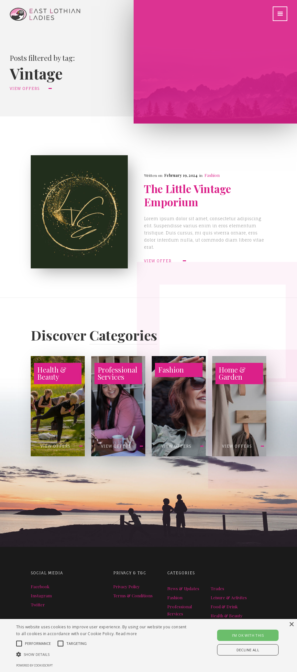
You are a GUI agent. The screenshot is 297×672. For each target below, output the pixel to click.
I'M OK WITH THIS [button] (248, 635)
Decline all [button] (247, 649)
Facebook (40, 586)
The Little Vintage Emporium (187, 195)
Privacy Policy (126, 586)
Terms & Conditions (133, 595)
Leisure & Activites (229, 597)
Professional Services (179, 610)
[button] (280, 13)
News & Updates (183, 588)
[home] (40, 10)
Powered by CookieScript (34, 665)
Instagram (41, 595)
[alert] (148, 645)
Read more (126, 633)
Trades (217, 588)
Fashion (212, 175)
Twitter (38, 604)
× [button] (291, 624)
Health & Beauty (227, 615)
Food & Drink (224, 606)
